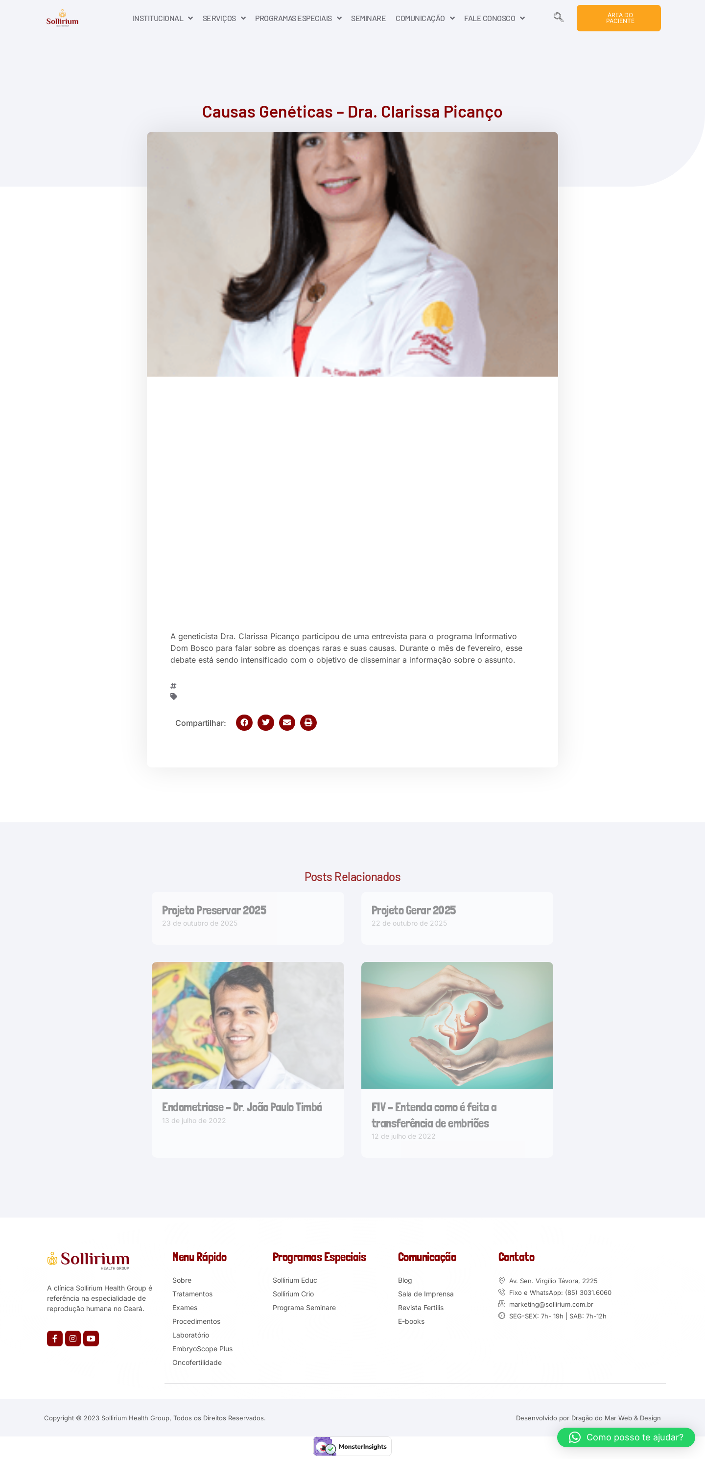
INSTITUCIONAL (163, 18)
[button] (244, 723)
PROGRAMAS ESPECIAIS (298, 18)
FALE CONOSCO (494, 18)
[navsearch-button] (558, 18)
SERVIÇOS (224, 18)
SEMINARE (368, 18)
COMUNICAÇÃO (425, 18)
